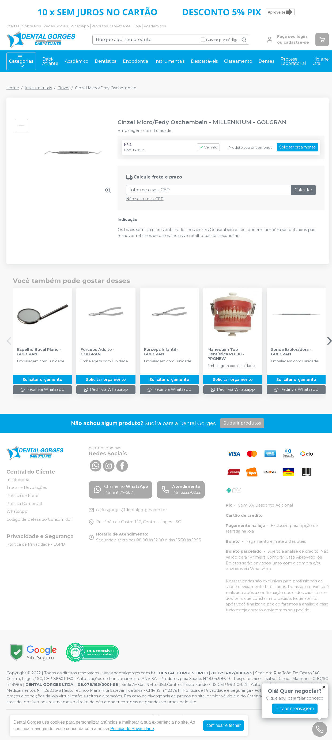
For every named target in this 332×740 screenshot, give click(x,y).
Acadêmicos (155, 26)
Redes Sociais (55, 26)
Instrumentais (169, 61)
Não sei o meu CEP (145, 198)
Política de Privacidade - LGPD (35, 544)
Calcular (303, 189)
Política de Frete (22, 495)
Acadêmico (76, 61)
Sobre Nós (31, 26)
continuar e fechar (223, 725)
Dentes (266, 61)
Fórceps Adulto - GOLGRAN (98, 351)
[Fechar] (324, 687)
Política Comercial (24, 503)
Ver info (208, 147)
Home (12, 87)
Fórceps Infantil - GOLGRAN (161, 351)
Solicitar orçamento (297, 147)
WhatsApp (80, 26)
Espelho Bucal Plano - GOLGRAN (39, 351)
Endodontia (135, 61)
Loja (137, 26)
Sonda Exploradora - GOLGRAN (291, 351)
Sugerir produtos (242, 423)
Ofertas (12, 26)
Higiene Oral (320, 61)
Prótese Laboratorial (293, 61)
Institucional (18, 479)
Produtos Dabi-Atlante (111, 26)
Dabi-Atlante (50, 61)
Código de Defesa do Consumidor (39, 519)
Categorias (21, 61)
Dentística (105, 61)
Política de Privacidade (132, 728)
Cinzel (63, 87)
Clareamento (238, 61)
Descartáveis (204, 61)
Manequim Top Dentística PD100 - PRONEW (226, 354)
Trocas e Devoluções (26, 487)
